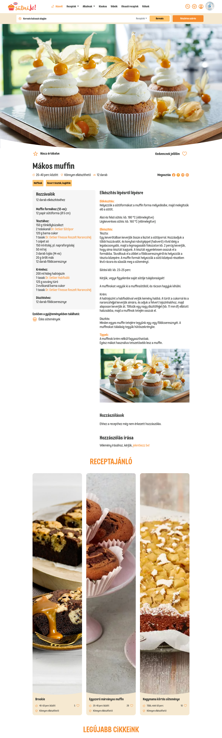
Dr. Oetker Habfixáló (58, 278)
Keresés (159, 18)
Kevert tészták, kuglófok (59, 183)
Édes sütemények (46, 319)
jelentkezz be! (141, 445)
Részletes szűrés (188, 18)
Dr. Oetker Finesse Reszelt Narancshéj (68, 237)
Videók (114, 6)
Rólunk (145, 6)
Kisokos (103, 6)
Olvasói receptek (129, 6)
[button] (72, 6)
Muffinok (38, 183)
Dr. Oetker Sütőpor (62, 229)
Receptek (140, 18)
